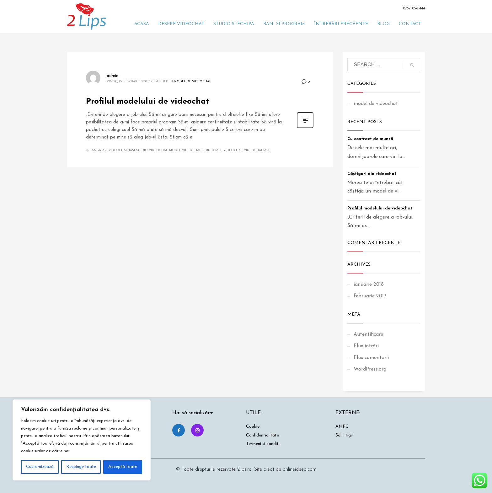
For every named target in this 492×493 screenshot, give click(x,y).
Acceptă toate (122, 466)
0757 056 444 (414, 8)
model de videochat (192, 81)
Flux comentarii (371, 357)
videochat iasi (256, 150)
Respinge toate (81, 466)
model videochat (184, 150)
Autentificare (368, 334)
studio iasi (211, 150)
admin (112, 75)
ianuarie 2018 (369, 284)
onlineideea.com (300, 469)
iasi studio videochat (148, 150)
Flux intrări (366, 346)
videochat (232, 150)
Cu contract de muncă (370, 139)
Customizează (40, 466)
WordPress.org (370, 369)
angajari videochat (109, 150)
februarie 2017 (370, 296)
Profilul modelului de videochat (147, 101)
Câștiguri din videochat (371, 174)
